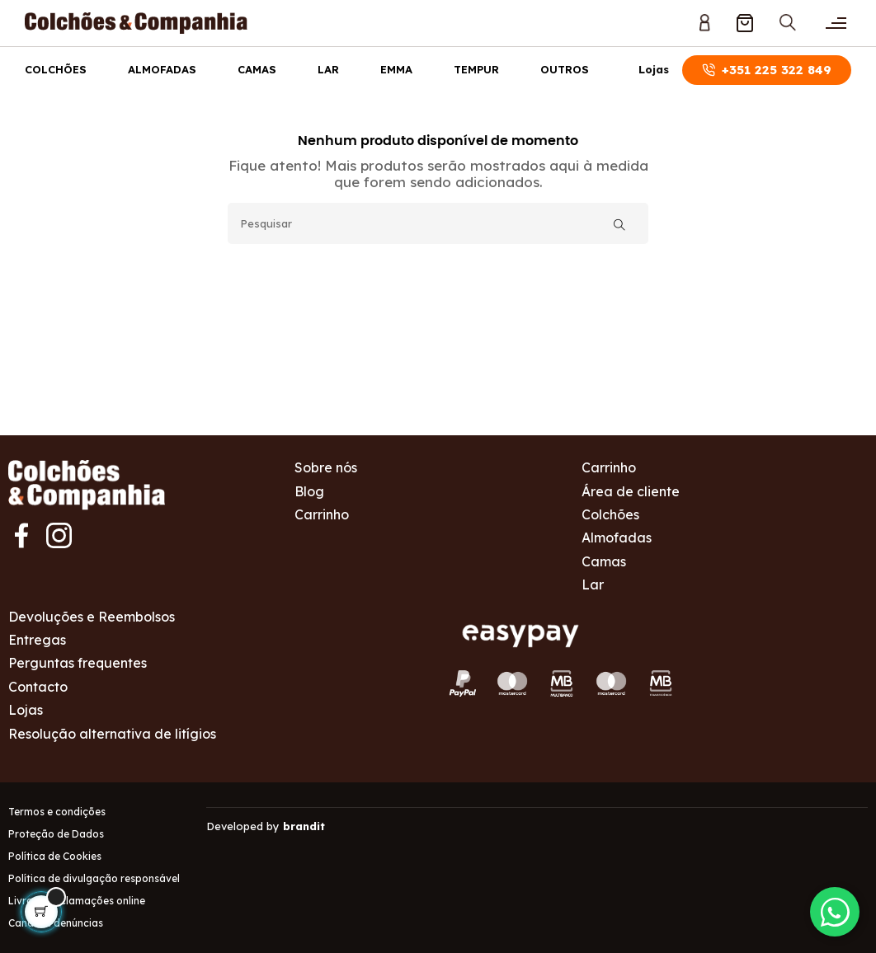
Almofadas (162, 69)
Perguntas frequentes (77, 663)
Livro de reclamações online (76, 900)
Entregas (37, 639)
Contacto (38, 686)
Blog (309, 491)
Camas (257, 69)
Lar (328, 69)
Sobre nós (325, 467)
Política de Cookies (54, 856)
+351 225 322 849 (766, 69)
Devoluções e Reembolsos (91, 616)
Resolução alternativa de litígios (112, 733)
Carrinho (321, 514)
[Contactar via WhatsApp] (835, 912)
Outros (564, 69)
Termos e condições (57, 811)
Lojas (653, 69)
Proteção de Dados (56, 834)
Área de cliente (631, 491)
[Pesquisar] (438, 223)
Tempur (476, 69)
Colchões (56, 69)
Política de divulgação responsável (94, 878)
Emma (396, 69)
